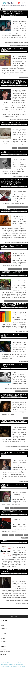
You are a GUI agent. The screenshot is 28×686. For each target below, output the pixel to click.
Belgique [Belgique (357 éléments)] (6, 664)
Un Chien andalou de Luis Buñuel (11, 365)
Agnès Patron (5, 534)
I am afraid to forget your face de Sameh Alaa (13, 571)
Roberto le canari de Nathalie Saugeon (13, 485)
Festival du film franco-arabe (14, 206)
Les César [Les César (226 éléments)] (12, 666)
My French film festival (22, 119)
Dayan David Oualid (9, 446)
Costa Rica (13, 42)
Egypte (7, 600)
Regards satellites (23, 77)
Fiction (21, 449)
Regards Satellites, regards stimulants (12, 49)
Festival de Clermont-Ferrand (21, 446)
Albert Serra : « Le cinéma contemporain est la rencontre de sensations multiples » (13, 82)
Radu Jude (25, 269)
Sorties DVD (3, 646)
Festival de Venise (23, 361)
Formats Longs (3, 649)
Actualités (3, 633)
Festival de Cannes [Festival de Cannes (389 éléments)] (11, 662)
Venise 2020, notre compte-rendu (11, 335)
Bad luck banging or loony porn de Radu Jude (12, 246)
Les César (25, 331)
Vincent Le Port (24, 301)
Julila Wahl (12, 275)
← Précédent (11, 610)
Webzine (2, 630)
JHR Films (19, 269)
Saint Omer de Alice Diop (11, 210)
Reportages (3, 643)
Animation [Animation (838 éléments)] (2, 662)
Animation (14, 148)
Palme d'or (18, 603)
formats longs (20, 42)
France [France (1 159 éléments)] (6, 662)
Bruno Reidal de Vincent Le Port (12, 273)
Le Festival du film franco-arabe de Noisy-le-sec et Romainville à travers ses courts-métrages (12, 182)
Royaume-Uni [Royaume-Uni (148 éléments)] (8, 666)
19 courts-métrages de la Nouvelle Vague (11, 152)
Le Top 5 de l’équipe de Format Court (13, 453)
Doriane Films (16, 176)
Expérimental (8, 388)
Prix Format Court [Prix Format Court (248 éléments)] (22, 666)
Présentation (4, 620)
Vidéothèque (24, 148)
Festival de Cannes (19, 534)
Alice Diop (8, 242)
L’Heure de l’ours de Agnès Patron (11, 512)
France (25, 42)
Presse (2, 625)
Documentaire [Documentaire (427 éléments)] (20, 664)
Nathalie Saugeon (23, 508)
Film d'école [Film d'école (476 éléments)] (2, 664)
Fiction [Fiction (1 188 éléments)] (15, 664)
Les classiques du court (22, 388)
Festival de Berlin (12, 269)
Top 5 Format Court (23, 481)
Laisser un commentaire (21, 17)
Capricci (6, 301)
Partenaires (4, 628)
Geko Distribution (14, 45)
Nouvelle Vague (24, 176)
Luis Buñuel (17, 391)
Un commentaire (22, 85)
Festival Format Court (5, 651)
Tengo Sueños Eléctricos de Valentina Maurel (12, 14)
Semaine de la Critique (14, 301)
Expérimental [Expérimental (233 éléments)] (11, 664)
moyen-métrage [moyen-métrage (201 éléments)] (16, 666)
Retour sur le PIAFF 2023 (11, 123)
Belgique (7, 42)
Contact (1, 656)
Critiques (3, 636)
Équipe (4, 541)
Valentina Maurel (23, 45)
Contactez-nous (14, 616)
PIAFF (19, 148)
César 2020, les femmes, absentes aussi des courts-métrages (14, 395)
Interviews (3, 641)
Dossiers (3, 638)
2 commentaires (22, 154)
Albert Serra (13, 119)
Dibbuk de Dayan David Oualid (13, 421)
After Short (19, 331)
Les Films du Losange (23, 242)
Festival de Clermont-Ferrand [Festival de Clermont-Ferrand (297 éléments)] (21, 662)
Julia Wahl (12, 17)
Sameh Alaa (24, 603)
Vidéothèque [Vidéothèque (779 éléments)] (3, 666)
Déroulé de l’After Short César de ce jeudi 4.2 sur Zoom (13, 305)
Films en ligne (3, 654)
